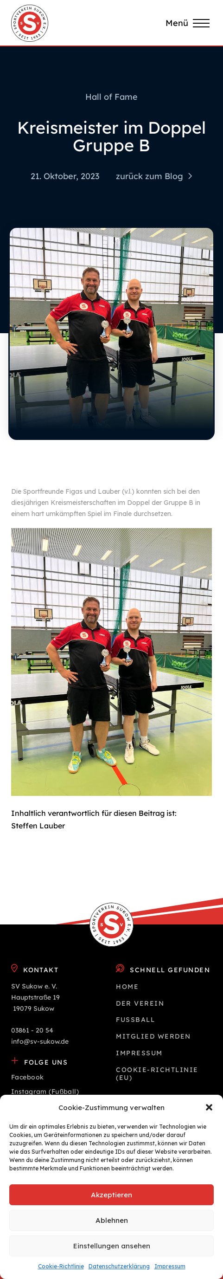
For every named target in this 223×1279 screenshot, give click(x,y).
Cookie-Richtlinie (61, 1266)
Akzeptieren (111, 1194)
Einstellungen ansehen (111, 1245)
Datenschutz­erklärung (119, 1266)
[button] (209, 1107)
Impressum (169, 1266)
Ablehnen (112, 1220)
